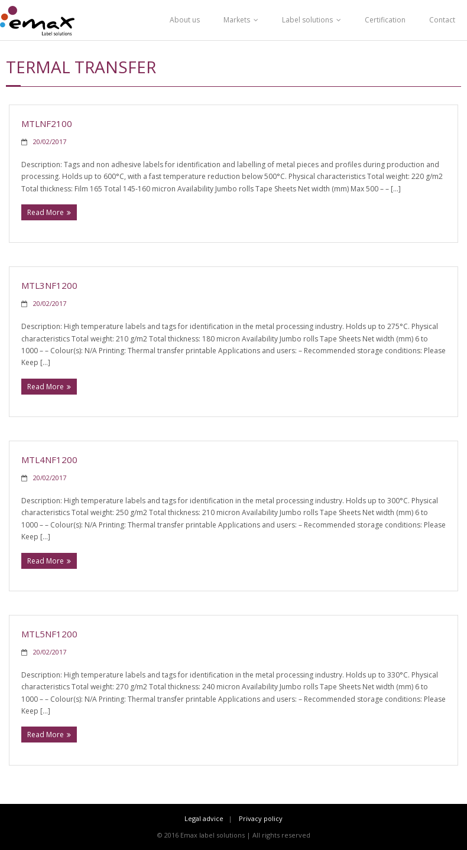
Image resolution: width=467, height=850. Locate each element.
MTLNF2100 (46, 123)
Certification (385, 20)
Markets (236, 20)
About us (185, 20)
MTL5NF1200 (49, 634)
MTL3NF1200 (49, 285)
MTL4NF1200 (49, 459)
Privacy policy (261, 818)
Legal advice (203, 818)
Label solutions (307, 20)
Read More (45, 212)
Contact (442, 20)
